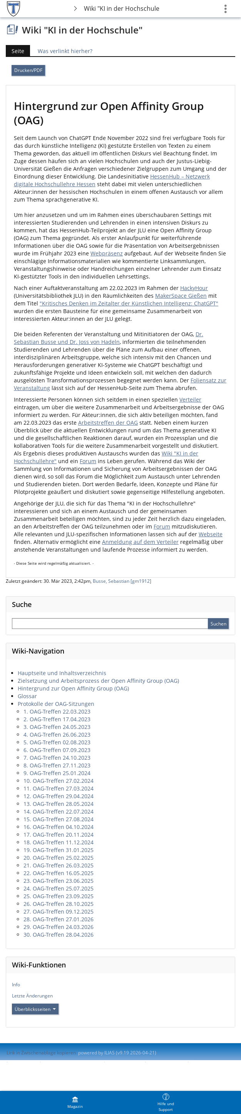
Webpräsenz (106, 253)
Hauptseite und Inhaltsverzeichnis (62, 673)
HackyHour (194, 288)
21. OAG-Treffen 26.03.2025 (58, 865)
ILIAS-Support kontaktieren (71, 1062)
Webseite (211, 534)
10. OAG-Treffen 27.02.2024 (58, 780)
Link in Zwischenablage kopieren (41, 1052)
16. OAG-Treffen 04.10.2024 (58, 826)
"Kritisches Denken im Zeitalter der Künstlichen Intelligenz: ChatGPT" (129, 303)
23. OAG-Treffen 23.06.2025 (58, 880)
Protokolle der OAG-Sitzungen (56, 703)
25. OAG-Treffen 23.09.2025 (58, 896)
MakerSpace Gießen (181, 295)
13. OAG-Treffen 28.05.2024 (58, 803)
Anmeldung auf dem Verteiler (140, 541)
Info (16, 984)
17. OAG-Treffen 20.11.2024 (58, 834)
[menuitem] (75, 1102)
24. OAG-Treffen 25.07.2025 (58, 888)
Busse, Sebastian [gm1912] (122, 581)
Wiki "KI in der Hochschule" (121, 8)
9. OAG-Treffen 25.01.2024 (56, 773)
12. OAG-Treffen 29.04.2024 (58, 796)
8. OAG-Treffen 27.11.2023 (56, 765)
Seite (15, 51)
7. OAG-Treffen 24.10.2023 (56, 757)
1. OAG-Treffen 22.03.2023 (56, 711)
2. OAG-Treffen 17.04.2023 (56, 719)
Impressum (24, 1062)
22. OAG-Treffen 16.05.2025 (58, 873)
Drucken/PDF (28, 70)
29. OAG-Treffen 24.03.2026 (58, 927)
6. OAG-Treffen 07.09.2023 (56, 750)
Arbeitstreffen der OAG (108, 422)
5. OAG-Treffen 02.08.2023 (56, 742)
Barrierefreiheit (124, 1062)
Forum (88, 461)
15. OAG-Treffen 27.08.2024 (58, 819)
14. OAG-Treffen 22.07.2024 (58, 811)
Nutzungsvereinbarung (31, 1068)
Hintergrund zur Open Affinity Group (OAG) (73, 688)
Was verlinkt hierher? (65, 51)
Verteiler (190, 399)
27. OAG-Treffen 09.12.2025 (58, 911)
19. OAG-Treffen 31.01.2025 (58, 850)
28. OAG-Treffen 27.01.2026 (58, 919)
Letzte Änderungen (32, 995)
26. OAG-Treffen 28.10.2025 (58, 903)
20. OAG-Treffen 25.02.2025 (58, 857)
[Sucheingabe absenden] (218, 623)
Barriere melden (166, 1062)
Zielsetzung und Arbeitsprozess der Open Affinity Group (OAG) (98, 680)
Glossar (27, 696)
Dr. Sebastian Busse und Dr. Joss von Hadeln (108, 337)
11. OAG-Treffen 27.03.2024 (58, 788)
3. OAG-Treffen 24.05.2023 (56, 726)
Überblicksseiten (35, 1009)
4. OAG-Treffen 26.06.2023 (56, 734)
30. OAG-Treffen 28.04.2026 (58, 934)
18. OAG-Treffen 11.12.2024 (58, 842)
